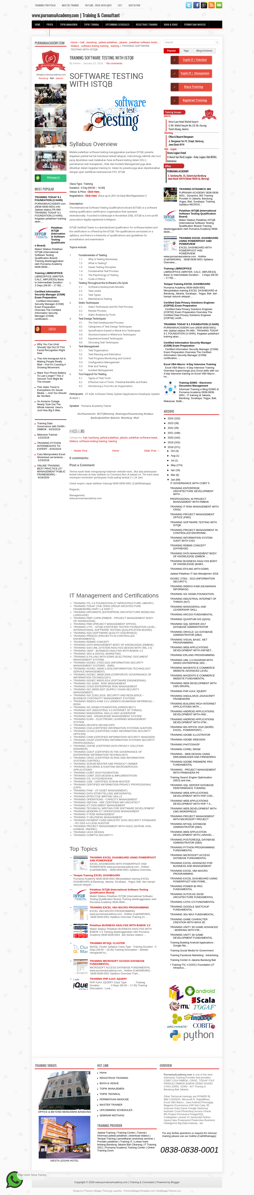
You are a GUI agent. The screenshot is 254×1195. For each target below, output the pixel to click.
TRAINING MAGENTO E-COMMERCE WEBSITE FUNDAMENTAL (192, 677)
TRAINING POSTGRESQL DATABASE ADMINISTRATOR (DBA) (192, 841)
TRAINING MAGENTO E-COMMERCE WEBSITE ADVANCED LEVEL (192, 669)
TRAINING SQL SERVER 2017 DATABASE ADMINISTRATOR (189, 625)
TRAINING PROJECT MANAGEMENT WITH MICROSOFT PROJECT (192, 818)
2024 (171, 418)
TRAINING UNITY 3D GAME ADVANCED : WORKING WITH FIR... (194, 929)
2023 (171, 423)
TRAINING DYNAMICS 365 (195, 189)
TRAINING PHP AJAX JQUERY (108, 978)
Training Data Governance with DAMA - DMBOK (51, 426)
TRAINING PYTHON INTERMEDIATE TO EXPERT (49, 445)
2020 (171, 437)
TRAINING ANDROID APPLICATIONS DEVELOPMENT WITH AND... (192, 713)
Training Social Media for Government (191, 950)
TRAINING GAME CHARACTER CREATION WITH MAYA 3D (189, 921)
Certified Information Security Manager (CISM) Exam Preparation (50, 294)
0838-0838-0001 (189, 1149)
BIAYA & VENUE (171, 24)
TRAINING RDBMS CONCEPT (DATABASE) (188, 547)
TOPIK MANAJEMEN (68, 24)
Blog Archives (204, 50)
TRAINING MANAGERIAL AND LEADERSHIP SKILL (188, 608)
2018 (171, 447)
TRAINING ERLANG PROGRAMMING (192, 655)
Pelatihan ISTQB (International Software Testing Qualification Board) (197, 213)
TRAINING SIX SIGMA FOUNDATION (192, 594)
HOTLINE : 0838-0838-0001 (98, 5)
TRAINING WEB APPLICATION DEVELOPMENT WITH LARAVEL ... (192, 833)
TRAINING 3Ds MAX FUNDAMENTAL (192, 914)
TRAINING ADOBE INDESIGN (187, 739)
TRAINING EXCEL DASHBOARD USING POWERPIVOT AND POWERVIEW (198, 241)
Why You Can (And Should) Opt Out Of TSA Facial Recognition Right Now (51, 349)
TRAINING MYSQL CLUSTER (107, 943)
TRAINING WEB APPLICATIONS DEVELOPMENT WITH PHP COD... (192, 794)
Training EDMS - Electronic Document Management (195, 384)
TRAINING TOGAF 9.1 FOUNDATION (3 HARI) (49, 199)
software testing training (94, 45)
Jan (173, 479)
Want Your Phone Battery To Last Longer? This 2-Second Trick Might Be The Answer (51, 377)
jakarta (123, 42)
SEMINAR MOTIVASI (112, 1115)
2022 (171, 427)
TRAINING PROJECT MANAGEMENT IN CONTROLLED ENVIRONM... (193, 531)
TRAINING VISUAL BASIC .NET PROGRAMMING (188, 641)
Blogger (175, 1182)
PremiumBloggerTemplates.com (139, 1191)
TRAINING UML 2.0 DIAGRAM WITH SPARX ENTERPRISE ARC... (191, 662)
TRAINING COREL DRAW (185, 749)
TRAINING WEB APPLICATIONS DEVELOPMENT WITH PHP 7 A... (191, 802)
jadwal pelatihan (108, 42)
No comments (114, 63)
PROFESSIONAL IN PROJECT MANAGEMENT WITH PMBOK (189, 500)
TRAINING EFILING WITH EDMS (189, 568)
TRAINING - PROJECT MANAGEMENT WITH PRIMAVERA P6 (193, 771)
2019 (171, 442)
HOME (37, 24)
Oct (173, 450)
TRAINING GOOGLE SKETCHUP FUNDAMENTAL (189, 908)
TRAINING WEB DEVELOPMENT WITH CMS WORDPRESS (193, 810)
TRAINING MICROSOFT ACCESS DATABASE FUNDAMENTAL (190, 857)
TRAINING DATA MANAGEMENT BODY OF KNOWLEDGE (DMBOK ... (193, 555)
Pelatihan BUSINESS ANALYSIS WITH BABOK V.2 (120, 925)
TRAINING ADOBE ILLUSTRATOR (190, 734)
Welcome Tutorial (47, 434)
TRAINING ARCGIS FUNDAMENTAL (191, 614)
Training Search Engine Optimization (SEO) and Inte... (191, 779)
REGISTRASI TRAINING (147, 24)
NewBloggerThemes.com (168, 1191)
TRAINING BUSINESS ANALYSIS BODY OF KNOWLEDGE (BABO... (193, 563)
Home (74, 42)
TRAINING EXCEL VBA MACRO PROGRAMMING (119, 907)
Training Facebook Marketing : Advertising (194, 955)
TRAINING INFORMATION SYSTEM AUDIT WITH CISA (191, 539)
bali (82, 42)
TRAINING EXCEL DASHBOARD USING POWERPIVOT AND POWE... (193, 880)
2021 (171, 432)
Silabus (75, 45)
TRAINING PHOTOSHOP (185, 744)
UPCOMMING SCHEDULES (118, 24)
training (115, 45)
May (173, 465)
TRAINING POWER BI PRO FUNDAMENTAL (186, 888)
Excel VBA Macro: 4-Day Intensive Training (190, 364)
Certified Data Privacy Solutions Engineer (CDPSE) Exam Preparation (189, 304)
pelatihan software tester (143, 42)
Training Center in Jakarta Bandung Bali (193, 959)
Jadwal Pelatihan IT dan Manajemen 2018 (194, 573)
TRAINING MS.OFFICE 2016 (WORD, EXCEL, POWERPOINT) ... (192, 729)
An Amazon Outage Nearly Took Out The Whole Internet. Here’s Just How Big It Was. (50, 406)
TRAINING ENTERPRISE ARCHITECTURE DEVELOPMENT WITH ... (191, 491)
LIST (120, 5)
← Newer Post (79, 450)
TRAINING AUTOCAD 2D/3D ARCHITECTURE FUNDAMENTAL (191, 896)
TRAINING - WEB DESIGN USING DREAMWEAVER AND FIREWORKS (193, 755)
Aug (173, 455)
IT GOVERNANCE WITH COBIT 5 (189, 483)
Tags (186, 50)
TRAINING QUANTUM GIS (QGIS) (190, 619)
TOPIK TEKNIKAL (91, 24)
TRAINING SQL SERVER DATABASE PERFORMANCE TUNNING (192, 787)
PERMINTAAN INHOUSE (195, 24)
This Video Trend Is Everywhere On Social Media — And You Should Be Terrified (51, 391)
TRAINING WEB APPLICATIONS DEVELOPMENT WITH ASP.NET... (191, 649)
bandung (92, 42)
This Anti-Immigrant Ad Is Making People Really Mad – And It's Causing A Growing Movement (51, 363)
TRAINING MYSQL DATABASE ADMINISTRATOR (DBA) (188, 825)
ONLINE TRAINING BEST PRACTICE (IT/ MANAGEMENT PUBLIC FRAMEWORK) (51, 470)
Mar (173, 474)
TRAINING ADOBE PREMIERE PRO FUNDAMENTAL (191, 763)
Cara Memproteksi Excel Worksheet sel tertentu (51, 456)
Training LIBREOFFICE (49, 273)
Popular (171, 50)
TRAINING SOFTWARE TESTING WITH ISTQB (101, 58)
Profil (50, 24)
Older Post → (152, 450)
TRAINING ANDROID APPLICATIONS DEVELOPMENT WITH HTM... (192, 721)
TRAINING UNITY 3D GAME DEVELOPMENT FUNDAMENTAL (191, 936)
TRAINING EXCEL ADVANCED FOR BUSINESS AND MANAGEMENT (191, 865)
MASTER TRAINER (70, 5)
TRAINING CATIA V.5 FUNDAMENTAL (192, 901)
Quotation (134, 5)
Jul (173, 460)
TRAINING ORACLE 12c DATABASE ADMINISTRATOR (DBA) (191, 633)
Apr (173, 470)
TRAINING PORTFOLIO (45, 5)
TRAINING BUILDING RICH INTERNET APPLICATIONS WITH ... (193, 705)
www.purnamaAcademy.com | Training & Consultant (76, 15)
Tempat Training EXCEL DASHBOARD (96, 875)
